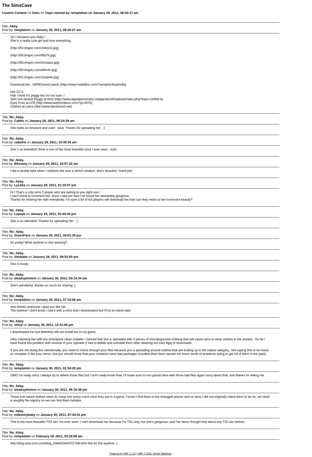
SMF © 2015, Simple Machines (155, 453)
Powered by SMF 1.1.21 (123, 453)
